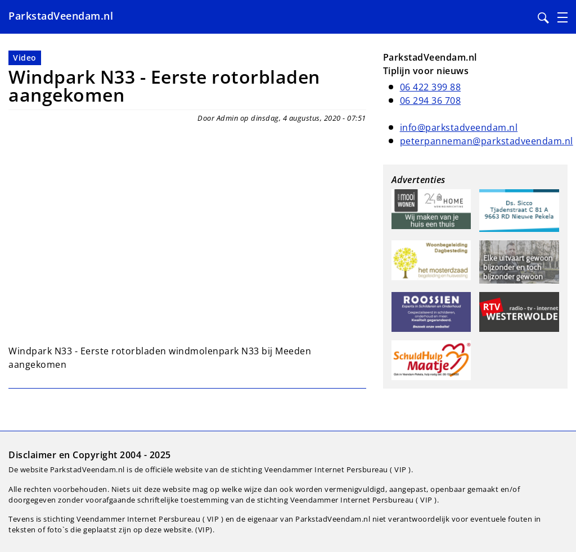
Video (25, 57)
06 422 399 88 (430, 87)
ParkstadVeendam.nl (60, 15)
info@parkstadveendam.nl (459, 127)
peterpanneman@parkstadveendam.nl (486, 141)
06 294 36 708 (430, 100)
